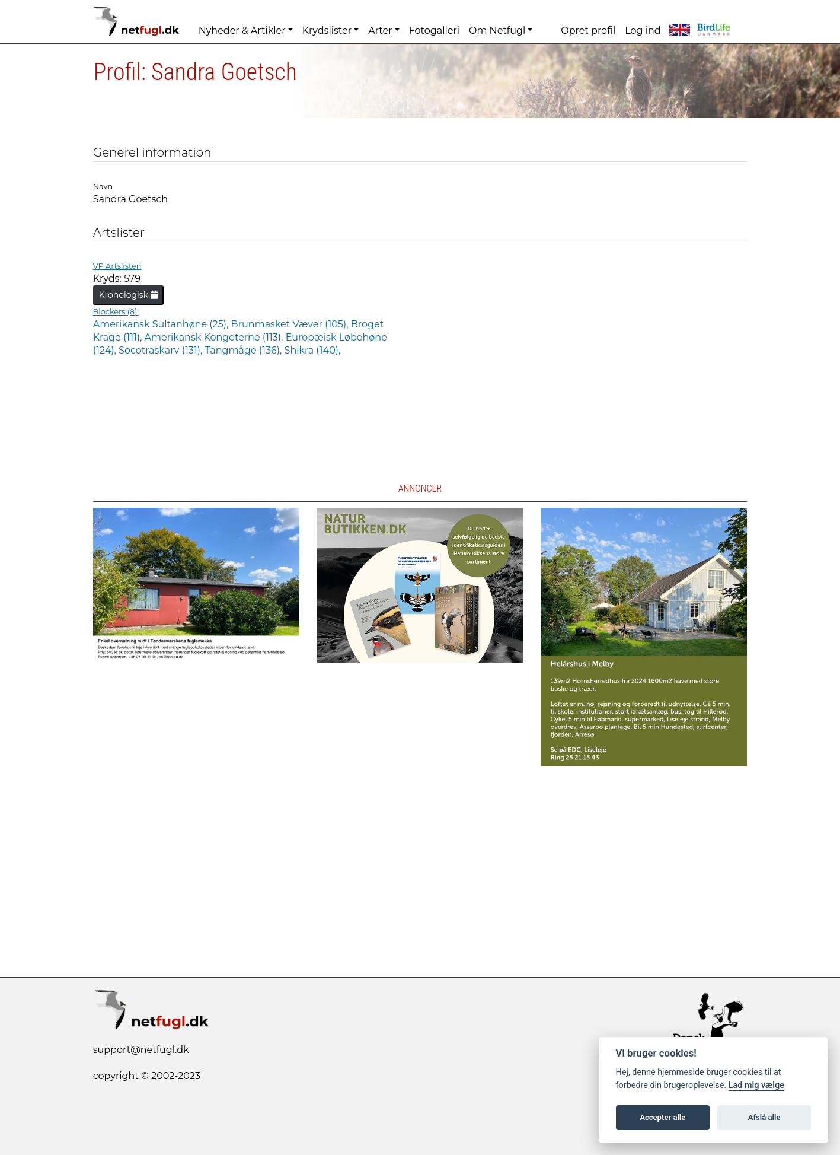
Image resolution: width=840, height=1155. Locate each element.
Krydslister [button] (327, 30)
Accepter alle (662, 1117)
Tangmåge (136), (245, 350)
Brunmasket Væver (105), (291, 324)
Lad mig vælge (756, 1085)
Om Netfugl (497, 30)
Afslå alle (764, 1117)
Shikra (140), (313, 350)
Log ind (642, 30)
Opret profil (588, 30)
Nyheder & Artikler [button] (242, 30)
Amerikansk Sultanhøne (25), (162, 324)
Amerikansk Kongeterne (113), (215, 337)
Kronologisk (128, 294)
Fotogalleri (434, 30)
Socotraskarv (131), (162, 350)
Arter (380, 30)
